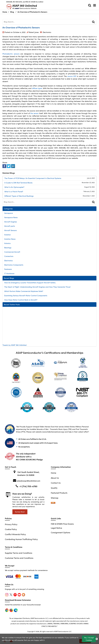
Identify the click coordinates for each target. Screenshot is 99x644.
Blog (12, 12)
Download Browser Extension (18, 600)
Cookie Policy (11, 529)
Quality (54, 488)
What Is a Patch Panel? (13, 191)
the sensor (34, 113)
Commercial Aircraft (12, 252)
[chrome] (9, 576)
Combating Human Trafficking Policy (21, 539)
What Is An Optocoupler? (14, 187)
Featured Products (59, 492)
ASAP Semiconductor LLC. (63, 631)
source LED (71, 76)
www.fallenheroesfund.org (53, 432)
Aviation (7, 234)
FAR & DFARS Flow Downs (62, 524)
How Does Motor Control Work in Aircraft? (20, 300)
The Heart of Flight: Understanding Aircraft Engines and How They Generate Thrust (37, 287)
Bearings (7, 247)
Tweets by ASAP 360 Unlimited (15, 345)
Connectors (8, 256)
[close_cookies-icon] (97, 639)
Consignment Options (60, 532)
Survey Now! (20, 512)
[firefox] (18, 576)
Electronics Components (13, 265)
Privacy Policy (11, 524)
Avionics (7, 243)
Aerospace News (11, 217)
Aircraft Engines (10, 222)
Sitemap (54, 498)
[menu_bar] (95, 5)
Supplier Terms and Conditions (18, 553)
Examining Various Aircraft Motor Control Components (25, 295)
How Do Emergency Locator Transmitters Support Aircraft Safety (30, 282)
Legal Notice (56, 528)
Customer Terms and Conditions (19, 558)
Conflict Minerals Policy (15, 534)
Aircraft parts (9, 226)
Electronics (47, 32)
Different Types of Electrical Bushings (19, 196)
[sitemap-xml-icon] (53, 503)
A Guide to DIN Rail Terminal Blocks (18, 182)
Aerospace (8, 213)
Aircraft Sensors (10, 230)
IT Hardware (9, 273)
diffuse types (37, 88)
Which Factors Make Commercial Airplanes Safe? (23, 291)
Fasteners (8, 269)
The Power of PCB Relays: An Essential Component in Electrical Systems (32, 178)
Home (53, 473)
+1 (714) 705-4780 (28, 486)
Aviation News (9, 239)
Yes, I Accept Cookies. (89, 638)
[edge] (27, 576)
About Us (55, 478)
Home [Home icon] (4, 12)
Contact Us (56, 482)
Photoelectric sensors (11, 54)
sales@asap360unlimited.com (28, 481)
